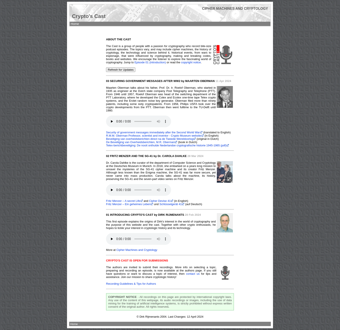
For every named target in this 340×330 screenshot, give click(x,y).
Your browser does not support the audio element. (138, 121)
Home (75, 24)
